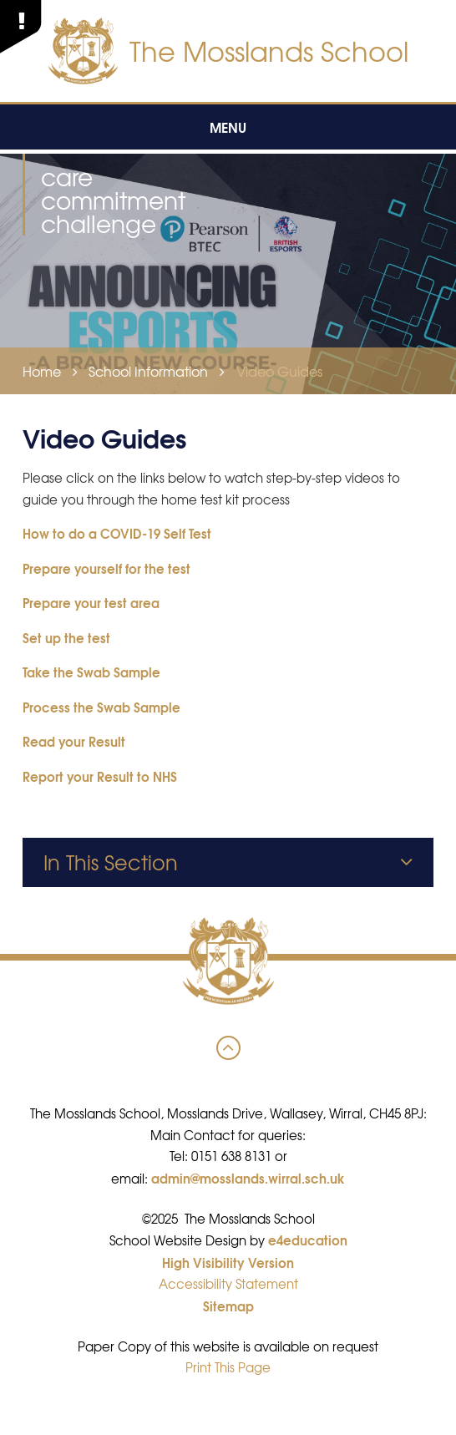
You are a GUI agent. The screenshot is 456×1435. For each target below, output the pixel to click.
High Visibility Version (228, 1262)
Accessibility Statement (228, 1284)
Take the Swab (66, 672)
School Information (148, 371)
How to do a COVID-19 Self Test (117, 533)
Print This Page (228, 1367)
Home (42, 371)
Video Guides (279, 371)
